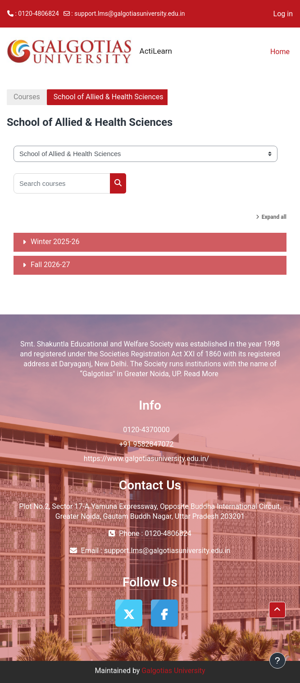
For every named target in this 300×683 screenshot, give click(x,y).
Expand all (274, 217)
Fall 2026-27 (50, 264)
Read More (201, 373)
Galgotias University (173, 670)
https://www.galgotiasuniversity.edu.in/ (146, 458)
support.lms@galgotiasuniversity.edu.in (129, 13)
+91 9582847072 (146, 444)
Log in (283, 13)
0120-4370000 (146, 429)
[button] (277, 610)
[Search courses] (62, 183)
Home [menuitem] (280, 51)
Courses (27, 96)
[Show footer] (277, 660)
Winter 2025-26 (55, 241)
